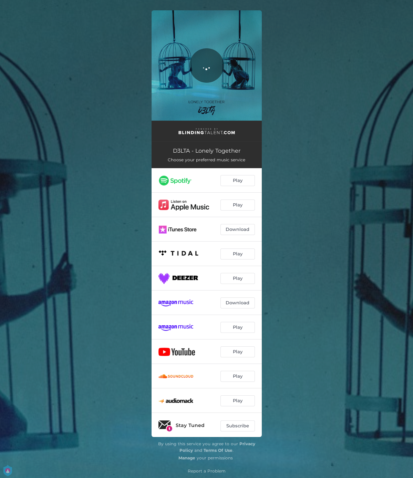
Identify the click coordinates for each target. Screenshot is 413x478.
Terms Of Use (218, 450)
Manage (186, 457)
